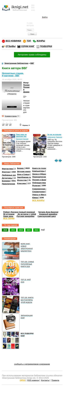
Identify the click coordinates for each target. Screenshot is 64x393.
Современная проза (41, 189)
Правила (55, 380)
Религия (36, 185)
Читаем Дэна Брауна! (48, 212)
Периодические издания (43, 177)
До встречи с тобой (27, 214)
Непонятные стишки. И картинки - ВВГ (13, 74)
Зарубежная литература (28, 177)
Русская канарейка (25, 216)
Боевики (6, 181)
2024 (21, 230)
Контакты (45, 380)
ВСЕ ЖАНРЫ (38, 200)
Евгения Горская (22, 139)
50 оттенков (8, 214)
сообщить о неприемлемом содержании (32, 364)
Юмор (35, 197)
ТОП (29, 41)
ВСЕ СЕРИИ (8, 218)
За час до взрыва (54, 135)
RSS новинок (33, 380)
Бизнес (20, 168)
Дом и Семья (23, 174)
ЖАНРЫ (41, 41)
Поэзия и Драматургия (43, 180)
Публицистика (39, 183)
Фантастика (7, 168)
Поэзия (26, 85)
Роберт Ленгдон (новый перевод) (19, 212)
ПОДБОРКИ (46, 46)
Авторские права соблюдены (32, 55)
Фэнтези (6, 172)
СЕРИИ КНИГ (27, 46)
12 (24, 96)
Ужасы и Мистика (40, 195)
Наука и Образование (42, 174)
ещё (43, 229)
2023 (29, 230)
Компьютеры (38, 171)
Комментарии (11, 116)
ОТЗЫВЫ (10, 46)
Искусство (22, 180)
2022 (36, 230)
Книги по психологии (42, 168)
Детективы (7, 178)
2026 (5, 230)
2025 (13, 230)
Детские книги (23, 171)
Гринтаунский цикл (47, 216)
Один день (8, 216)
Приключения (8, 184)
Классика (21, 183)
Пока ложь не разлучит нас (21, 135)
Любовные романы (11, 175)
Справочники (38, 192)
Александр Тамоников (55, 137)
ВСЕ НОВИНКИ (13, 41)
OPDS (22, 380)
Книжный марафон (48, 214)
